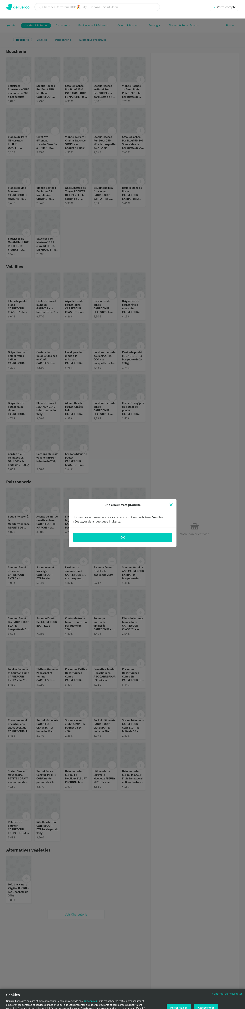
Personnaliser (178, 989)
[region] (122, 989)
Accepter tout (206, 989)
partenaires (90, 982)
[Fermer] (171, 486)
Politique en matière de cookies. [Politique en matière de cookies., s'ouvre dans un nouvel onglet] (32, 1005)
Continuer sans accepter (227, 975)
